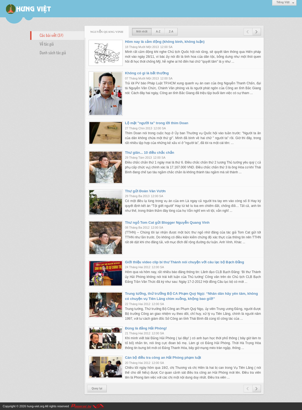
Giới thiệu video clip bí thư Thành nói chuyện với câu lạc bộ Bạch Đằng (184, 262)
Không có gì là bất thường (147, 73)
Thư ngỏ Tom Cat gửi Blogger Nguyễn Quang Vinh (167, 222)
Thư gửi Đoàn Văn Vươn (145, 191)
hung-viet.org (35, 406)
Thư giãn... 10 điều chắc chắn (149, 152)
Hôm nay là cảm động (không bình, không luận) (165, 42)
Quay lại (97, 388)
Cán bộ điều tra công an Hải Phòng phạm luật (163, 357)
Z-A (171, 31)
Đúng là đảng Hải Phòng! (146, 328)
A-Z (158, 31)
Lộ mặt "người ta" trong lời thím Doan (156, 123)
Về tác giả (47, 44)
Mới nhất (141, 31)
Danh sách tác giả (53, 52)
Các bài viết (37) (51, 35)
